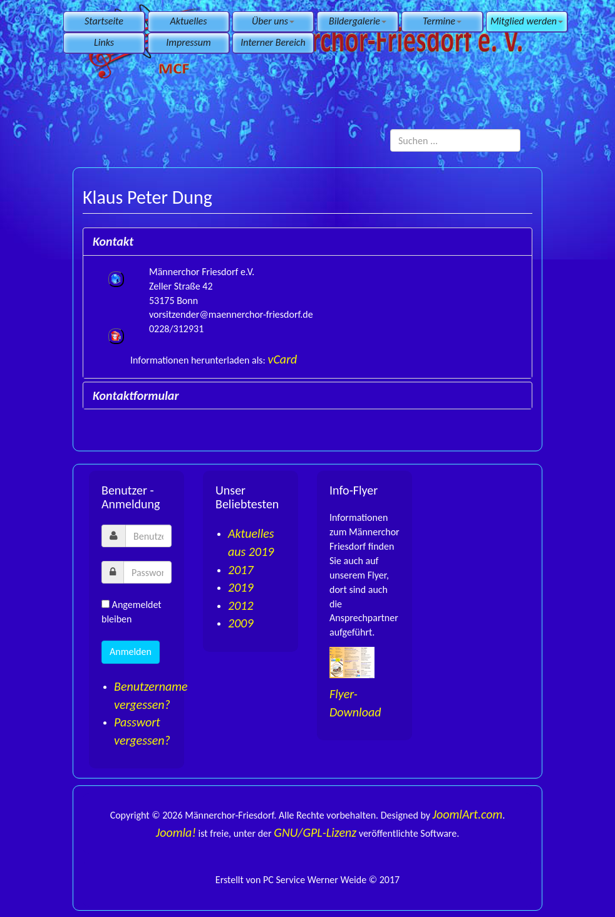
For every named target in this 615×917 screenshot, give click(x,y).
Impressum (188, 42)
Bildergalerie (357, 21)
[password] (147, 572)
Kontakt (113, 241)
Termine (442, 21)
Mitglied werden (526, 21)
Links (104, 42)
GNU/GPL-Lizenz (315, 832)
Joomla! (176, 832)
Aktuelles (188, 21)
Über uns (273, 21)
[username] (148, 536)
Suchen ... (390, 129)
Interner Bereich (272, 42)
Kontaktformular (135, 395)
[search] (455, 140)
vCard (282, 359)
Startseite (104, 21)
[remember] (105, 604)
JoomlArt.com (468, 814)
